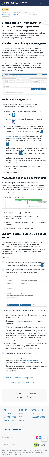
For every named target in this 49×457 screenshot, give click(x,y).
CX (20, 417)
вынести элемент (13, 136)
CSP (21, 413)
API (5, 410)
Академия (9, 420)
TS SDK (7, 413)
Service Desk (36, 410)
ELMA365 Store (37, 417)
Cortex (22, 420)
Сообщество (10, 417)
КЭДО (33, 413)
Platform (23, 410)
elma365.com (3, 437)
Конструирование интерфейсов (15, 15)
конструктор (29, 360)
